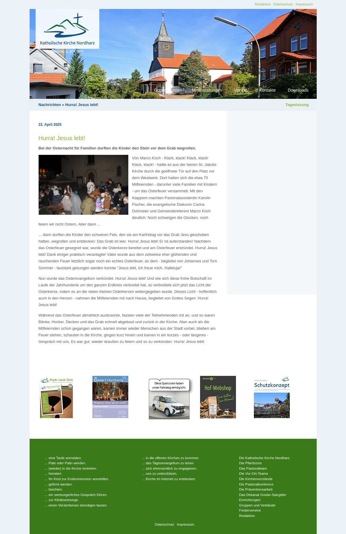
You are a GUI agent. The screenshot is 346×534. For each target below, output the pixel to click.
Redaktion (263, 4)
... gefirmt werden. (59, 484)
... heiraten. (53, 473)
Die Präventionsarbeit (256, 489)
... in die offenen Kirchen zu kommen (170, 458)
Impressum (304, 4)
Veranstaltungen (207, 90)
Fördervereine (250, 510)
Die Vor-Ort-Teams (253, 473)
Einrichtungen (249, 500)
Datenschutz (283, 4)
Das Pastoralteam (253, 468)
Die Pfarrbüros (250, 463)
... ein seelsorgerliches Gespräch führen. (76, 495)
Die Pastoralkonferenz (256, 484)
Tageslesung (297, 104)
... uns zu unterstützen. (159, 473)
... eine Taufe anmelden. (63, 458)
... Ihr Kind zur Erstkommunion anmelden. (77, 479)
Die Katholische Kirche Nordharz (264, 458)
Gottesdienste (167, 90)
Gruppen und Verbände (257, 505)
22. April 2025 (50, 124)
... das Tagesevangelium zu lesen (168, 463)
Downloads (298, 90)
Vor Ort (240, 90)
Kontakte (267, 90)
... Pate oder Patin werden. (65, 463)
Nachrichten (50, 104)
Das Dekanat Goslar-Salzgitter (262, 495)
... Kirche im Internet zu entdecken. (169, 479)
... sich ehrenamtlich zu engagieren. (169, 468)
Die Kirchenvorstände (256, 479)
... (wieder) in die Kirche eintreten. (71, 468)
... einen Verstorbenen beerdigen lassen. (76, 505)
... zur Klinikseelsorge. (62, 500)
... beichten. (54, 489)
